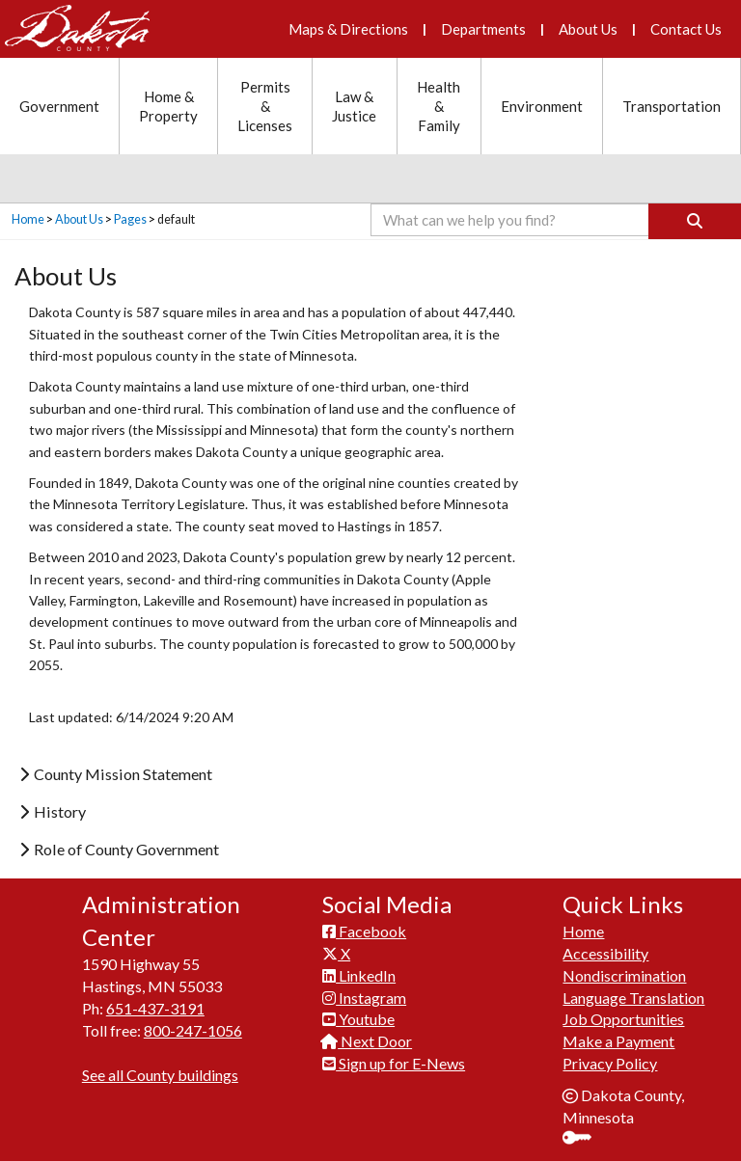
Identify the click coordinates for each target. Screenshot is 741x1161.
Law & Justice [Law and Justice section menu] (354, 106)
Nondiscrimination (624, 975)
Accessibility (605, 953)
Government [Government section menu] (59, 106)
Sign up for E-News (393, 1063)
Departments (483, 29)
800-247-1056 (193, 1030)
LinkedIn (359, 975)
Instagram (364, 997)
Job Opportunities (623, 1019)
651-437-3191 (155, 1008)
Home (28, 219)
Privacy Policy (610, 1063)
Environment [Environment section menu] (542, 106)
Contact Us (686, 29)
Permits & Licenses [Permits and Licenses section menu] (264, 106)
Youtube (358, 1019)
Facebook (364, 931)
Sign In (584, 1139)
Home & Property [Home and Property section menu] (168, 106)
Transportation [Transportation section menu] (671, 106)
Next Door (367, 1041)
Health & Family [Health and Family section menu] (438, 106)
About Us (588, 29)
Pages (130, 219)
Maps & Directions (348, 29)
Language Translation (633, 997)
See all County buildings (160, 1075)
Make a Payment (618, 1041)
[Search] (694, 221)
